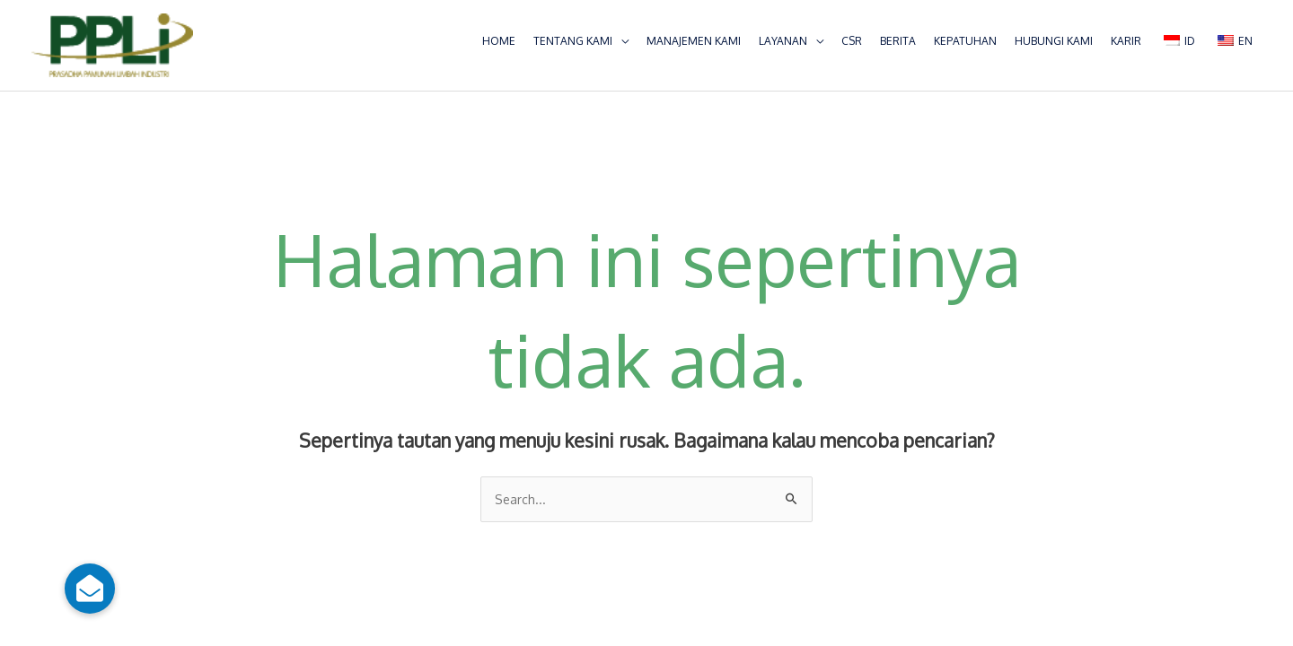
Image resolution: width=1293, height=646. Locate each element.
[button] (90, 588)
